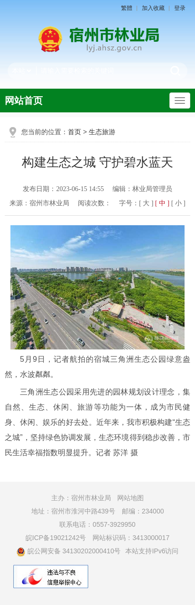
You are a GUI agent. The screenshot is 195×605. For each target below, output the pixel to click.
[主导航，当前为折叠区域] (179, 100)
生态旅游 (102, 132)
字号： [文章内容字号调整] (152, 203)
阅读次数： (94, 203)
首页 (74, 132)
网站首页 (24, 100)
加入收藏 (153, 8)
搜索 (175, 71)
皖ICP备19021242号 (56, 537)
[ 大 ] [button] (146, 203)
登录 (180, 8)
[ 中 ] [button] (162, 203)
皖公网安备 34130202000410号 (69, 551)
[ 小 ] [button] (178, 203)
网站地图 (130, 498)
